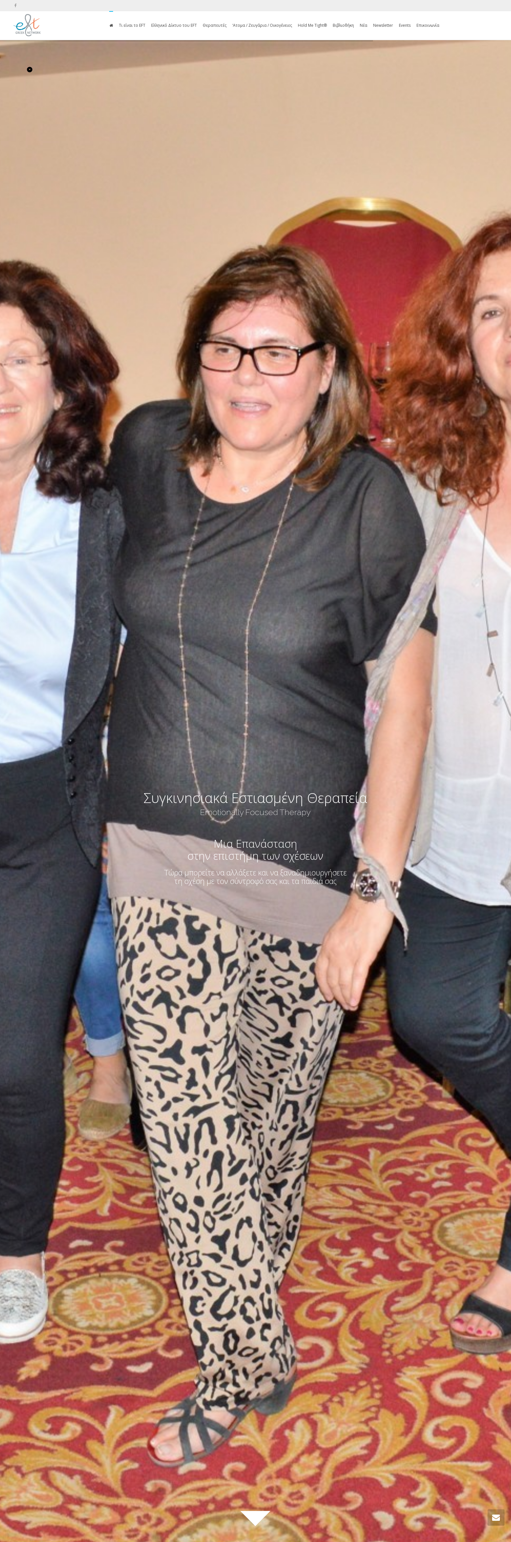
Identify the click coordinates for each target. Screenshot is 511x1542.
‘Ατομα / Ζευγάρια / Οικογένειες (262, 25)
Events (405, 25)
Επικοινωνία (427, 25)
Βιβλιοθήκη (343, 25)
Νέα (363, 25)
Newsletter (383, 25)
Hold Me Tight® (312, 25)
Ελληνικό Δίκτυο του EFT (174, 25)
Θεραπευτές (214, 25)
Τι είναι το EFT (132, 25)
